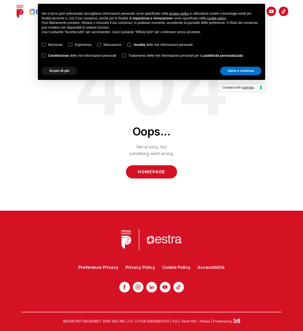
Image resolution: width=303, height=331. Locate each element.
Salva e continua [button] (241, 71)
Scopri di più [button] (59, 71)
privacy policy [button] (179, 13)
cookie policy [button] (216, 18)
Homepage (151, 171)
